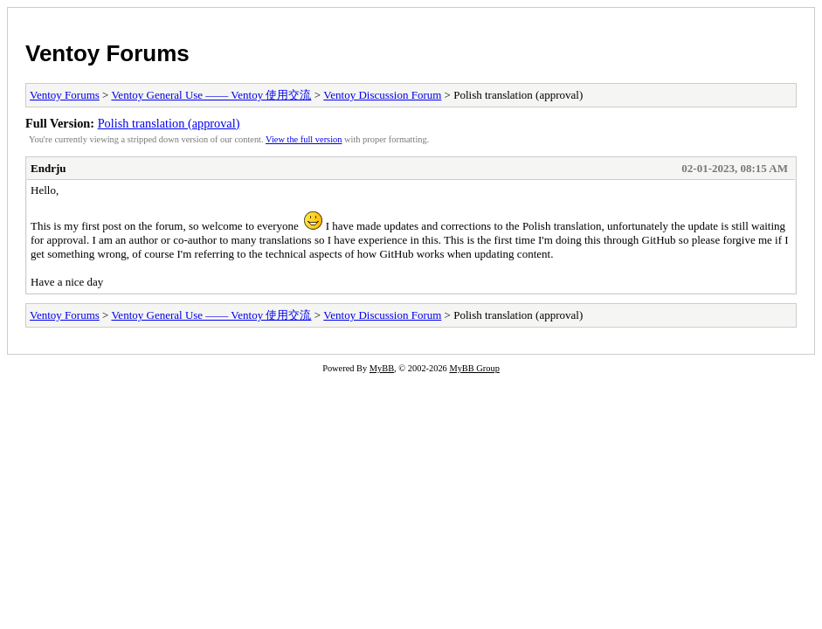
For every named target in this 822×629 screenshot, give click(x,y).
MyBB (382, 368)
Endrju (48, 168)
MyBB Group (474, 368)
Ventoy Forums (107, 53)
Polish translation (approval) (169, 123)
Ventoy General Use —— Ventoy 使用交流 (211, 94)
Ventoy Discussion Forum (382, 94)
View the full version (304, 139)
